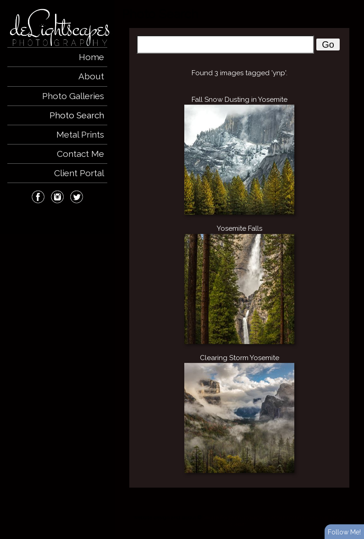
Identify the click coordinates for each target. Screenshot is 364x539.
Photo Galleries (73, 96)
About (91, 76)
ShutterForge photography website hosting (253, 517)
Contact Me (80, 154)
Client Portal (79, 173)
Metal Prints (80, 134)
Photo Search (77, 115)
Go (328, 44)
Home (91, 57)
